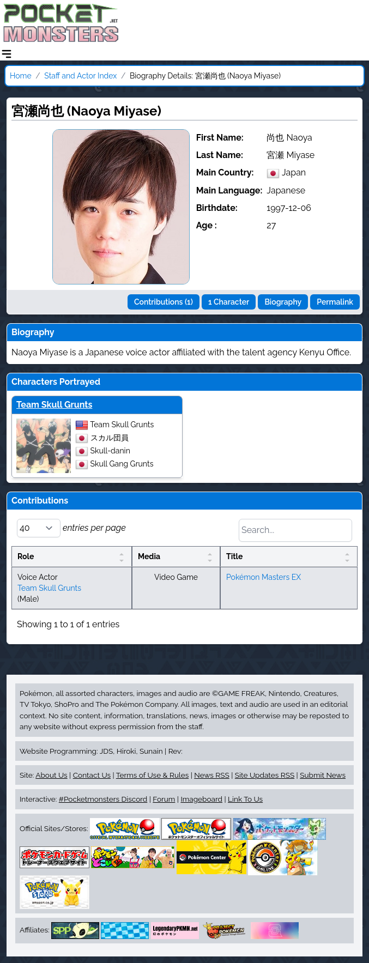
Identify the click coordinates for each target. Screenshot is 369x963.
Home (21, 75)
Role (25, 556)
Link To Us (245, 799)
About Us (51, 775)
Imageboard (201, 799)
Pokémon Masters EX (263, 577)
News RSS (211, 775)
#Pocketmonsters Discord (103, 799)
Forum (164, 799)
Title (234, 556)
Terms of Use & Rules (152, 775)
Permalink (335, 302)
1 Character (228, 302)
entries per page (71, 528)
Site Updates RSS (264, 775)
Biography (282, 302)
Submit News (323, 775)
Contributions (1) (163, 302)
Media (149, 556)
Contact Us (92, 775)
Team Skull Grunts (54, 404)
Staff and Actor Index (80, 75)
